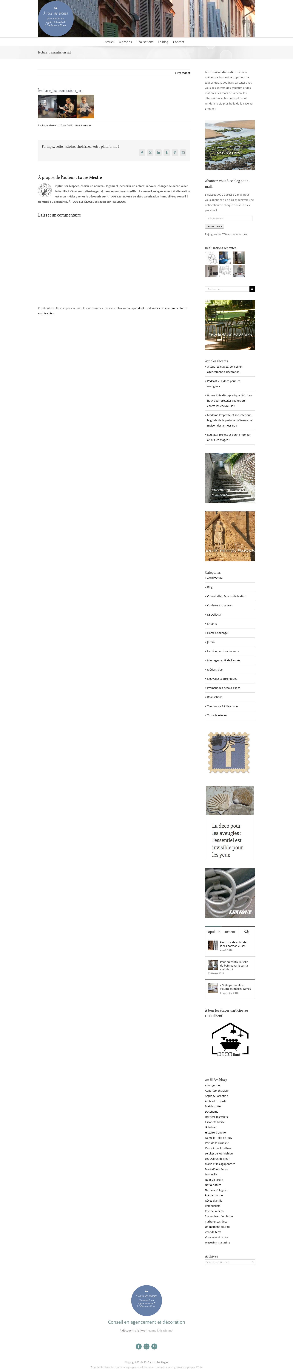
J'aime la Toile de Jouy (218, 1138)
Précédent (183, 73)
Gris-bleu (211, 1127)
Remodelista (212, 1206)
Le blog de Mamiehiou (219, 1153)
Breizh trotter (213, 1106)
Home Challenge (217, 633)
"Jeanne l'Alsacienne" (160, 1330)
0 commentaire (83, 125)
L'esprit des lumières (218, 1148)
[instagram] (146, 1346)
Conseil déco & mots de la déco (226, 596)
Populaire (213, 932)
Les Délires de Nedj (217, 1158)
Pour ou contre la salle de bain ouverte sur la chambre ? (234, 965)
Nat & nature (213, 1185)
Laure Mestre (49, 125)
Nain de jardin (214, 1179)
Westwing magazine (217, 1242)
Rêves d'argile (213, 1200)
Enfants (212, 623)
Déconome (211, 1111)
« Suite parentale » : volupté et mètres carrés (235, 986)
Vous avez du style (216, 1237)
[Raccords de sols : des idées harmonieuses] (213, 943)
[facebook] (139, 1346)
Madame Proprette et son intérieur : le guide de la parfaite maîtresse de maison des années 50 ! (229, 420)
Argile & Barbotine (216, 1096)
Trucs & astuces (217, 715)
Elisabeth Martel (215, 1122)
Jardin (211, 642)
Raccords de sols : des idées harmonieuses (234, 944)
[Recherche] (252, 289)
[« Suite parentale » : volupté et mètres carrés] (213, 986)
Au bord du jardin (216, 1101)
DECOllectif (214, 614)
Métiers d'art (215, 669)
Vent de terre (213, 1232)
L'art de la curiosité (217, 1143)
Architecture (215, 578)
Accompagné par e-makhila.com (135, 1367)
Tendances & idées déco (222, 706)
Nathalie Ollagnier (216, 1190)
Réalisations (214, 697)
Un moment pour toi (217, 1227)
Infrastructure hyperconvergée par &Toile (180, 1367)
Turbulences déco (216, 1221)
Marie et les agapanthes (220, 1164)
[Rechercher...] (227, 289)
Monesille (211, 1174)
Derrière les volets (216, 1117)
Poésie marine (214, 1195)
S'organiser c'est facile (219, 1216)
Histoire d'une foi (215, 1132)
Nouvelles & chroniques (222, 678)
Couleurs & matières (220, 605)
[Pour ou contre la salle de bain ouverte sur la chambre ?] (213, 962)
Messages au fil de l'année (223, 660)
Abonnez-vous (214, 226)
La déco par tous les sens (223, 651)
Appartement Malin (217, 1090)
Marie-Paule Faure (216, 1169)
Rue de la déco (214, 1211)
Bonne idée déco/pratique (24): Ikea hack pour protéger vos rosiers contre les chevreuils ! (229, 401)
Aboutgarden (213, 1085)
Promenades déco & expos (223, 688)
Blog (210, 587)
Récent (230, 932)
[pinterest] (154, 1346)
